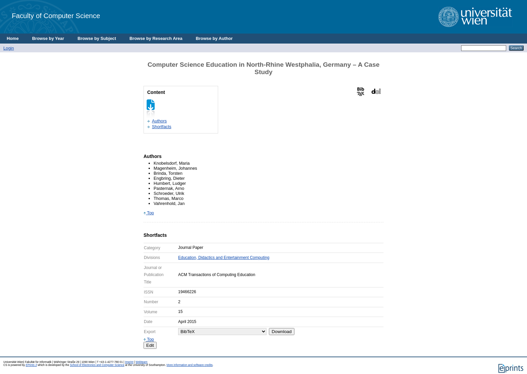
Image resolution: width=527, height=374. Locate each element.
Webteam (142, 362)
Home (13, 38)
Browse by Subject (97, 38)
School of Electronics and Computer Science (97, 365)
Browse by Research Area (155, 38)
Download (281, 331)
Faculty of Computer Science (56, 15)
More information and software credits (190, 365)
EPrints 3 (31, 365)
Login (8, 48)
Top (149, 212)
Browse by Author (214, 38)
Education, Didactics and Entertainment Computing (223, 257)
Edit (150, 345)
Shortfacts (161, 126)
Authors (159, 120)
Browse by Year (48, 38)
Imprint (129, 362)
